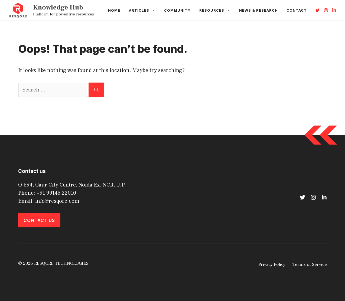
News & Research (258, 10)
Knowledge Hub (58, 7)
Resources (217, 10)
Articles (144, 10)
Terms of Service (309, 264)
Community (177, 10)
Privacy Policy (271, 264)
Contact (297, 10)
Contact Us (39, 220)
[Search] (96, 90)
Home (114, 10)
